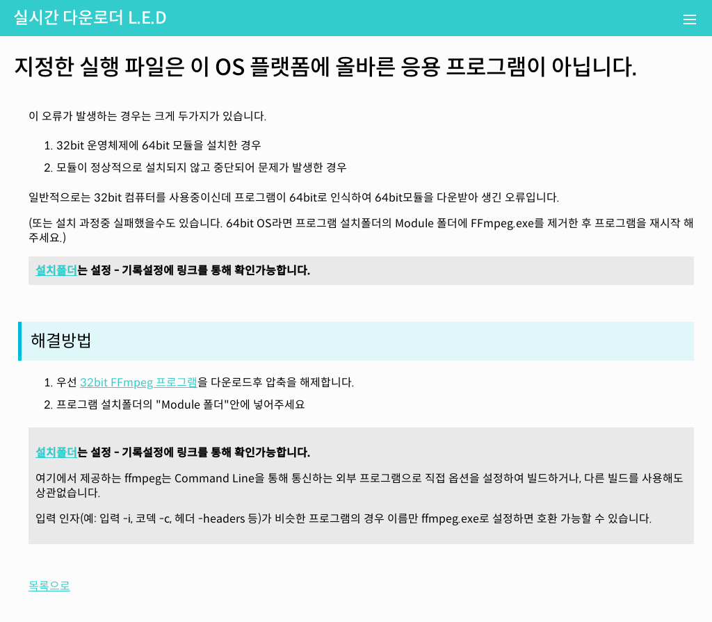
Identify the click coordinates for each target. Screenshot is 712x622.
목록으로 (49, 586)
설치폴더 (56, 270)
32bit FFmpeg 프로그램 (138, 382)
